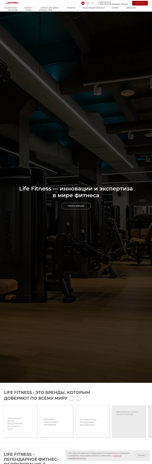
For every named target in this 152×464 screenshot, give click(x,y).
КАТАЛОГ (28, 8)
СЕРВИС (115, 8)
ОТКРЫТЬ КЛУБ (45, 10)
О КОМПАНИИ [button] (10, 8)
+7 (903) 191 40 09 (104, 4)
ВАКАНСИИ (131, 8)
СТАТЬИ (28, 10)
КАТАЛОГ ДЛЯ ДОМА (49, 8)
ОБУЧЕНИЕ (13, 10)
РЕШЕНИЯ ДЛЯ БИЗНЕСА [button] (93, 8)
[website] (87, 3)
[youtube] (83, 3)
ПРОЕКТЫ (71, 8)
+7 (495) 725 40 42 (104, 2)
